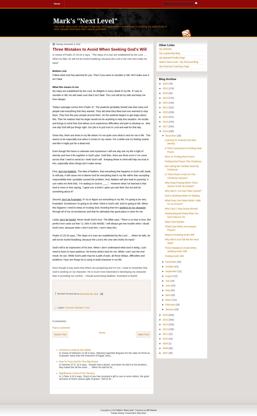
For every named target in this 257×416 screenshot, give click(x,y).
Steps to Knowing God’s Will (179, 234)
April (168, 295)
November (171, 261)
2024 (165, 93)
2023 (165, 98)
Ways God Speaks (174, 221)
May (167, 290)
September (171, 271)
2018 (165, 121)
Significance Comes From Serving (76, 373)
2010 (165, 338)
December (171, 135)
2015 (165, 315)
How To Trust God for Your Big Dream (78, 361)
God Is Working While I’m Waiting (182, 195)
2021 (165, 107)
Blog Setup (141, 413)
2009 (165, 343)
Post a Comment (61, 327)
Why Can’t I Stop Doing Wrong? (181, 208)
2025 (165, 88)
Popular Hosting (117, 413)
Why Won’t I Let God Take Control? (183, 191)
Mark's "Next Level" (85, 21)
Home (102, 332)
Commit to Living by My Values (75, 350)
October (169, 266)
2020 (165, 112)
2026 (165, 83)
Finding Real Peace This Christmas (183, 161)
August (169, 276)
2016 (165, 131)
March (169, 300)
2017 (165, 126)
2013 (165, 324)
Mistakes (79, 307)
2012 (165, 329)
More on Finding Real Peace (180, 156)
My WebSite (165, 49)
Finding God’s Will (174, 256)
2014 (165, 319)
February (170, 304)
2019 (165, 117)
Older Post (143, 334)
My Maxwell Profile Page (172, 57)
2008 (165, 348)
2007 (165, 353)
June (168, 285)
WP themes (152, 410)
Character (69, 307)
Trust (87, 307)
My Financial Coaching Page (174, 66)
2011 (165, 334)
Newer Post (60, 334)
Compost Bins (130, 413)
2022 (165, 102)
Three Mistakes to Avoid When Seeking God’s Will (99, 49)
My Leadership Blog (169, 53)
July (167, 281)
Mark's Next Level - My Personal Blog (178, 62)
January (169, 309)
